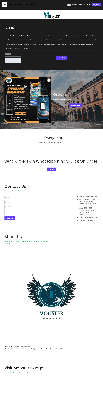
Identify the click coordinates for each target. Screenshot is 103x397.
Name (7, 195)
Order (51, 166)
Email (7, 199)
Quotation (76, 105)
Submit (10, 215)
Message (8, 204)
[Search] (90, 5)
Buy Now (96, 5)
